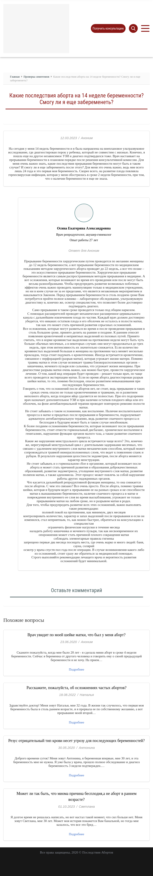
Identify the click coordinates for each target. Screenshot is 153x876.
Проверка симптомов (36, 76)
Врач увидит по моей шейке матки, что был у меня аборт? (76, 635)
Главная (15, 76)
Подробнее (76, 669)
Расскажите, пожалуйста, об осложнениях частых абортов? (76, 688)
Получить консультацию (108, 28)
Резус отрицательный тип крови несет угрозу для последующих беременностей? (76, 740)
